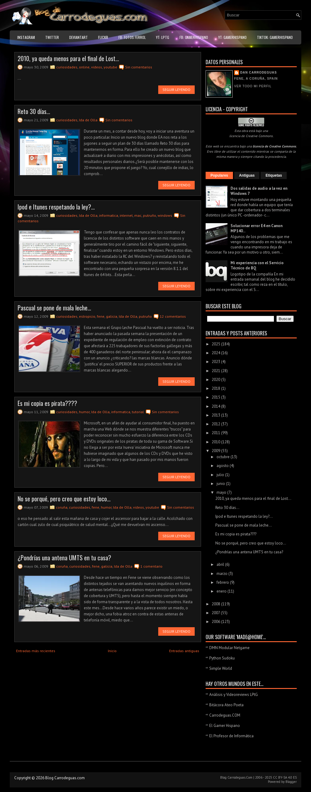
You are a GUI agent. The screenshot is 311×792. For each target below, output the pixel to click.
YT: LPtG (162, 37)
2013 (216, 415)
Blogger (291, 782)
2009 (216, 450)
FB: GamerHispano (193, 37)
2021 (216, 370)
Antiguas (247, 175)
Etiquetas (273, 175)
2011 (216, 432)
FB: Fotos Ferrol (132, 37)
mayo (222, 492)
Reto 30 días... (34, 111)
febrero (223, 582)
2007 (216, 612)
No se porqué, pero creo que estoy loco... (64, 499)
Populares (219, 175)
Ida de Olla (88, 120)
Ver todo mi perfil (253, 86)
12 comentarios (173, 316)
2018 (216, 388)
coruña (61, 507)
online (84, 67)
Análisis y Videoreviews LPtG (233, 694)
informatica (108, 215)
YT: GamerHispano (232, 37)
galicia (111, 316)
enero (222, 591)
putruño (149, 215)
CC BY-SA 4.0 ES (285, 777)
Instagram (26, 37)
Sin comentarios (138, 67)
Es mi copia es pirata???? (47, 403)
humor (84, 412)
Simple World (220, 668)
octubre (224, 456)
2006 (216, 621)
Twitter (52, 37)
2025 (216, 344)
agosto (223, 465)
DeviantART (78, 37)
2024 (216, 352)
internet (126, 215)
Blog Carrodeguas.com (65, 777)
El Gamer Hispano (224, 725)
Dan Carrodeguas (258, 72)
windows (165, 215)
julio (221, 474)
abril (221, 564)
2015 (216, 397)
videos (96, 67)
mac (138, 215)
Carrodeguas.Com (239, 777)
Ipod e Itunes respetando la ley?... (56, 207)
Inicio (112, 650)
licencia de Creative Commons (251, 136)
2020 (216, 379)
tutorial (138, 412)
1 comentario (151, 566)
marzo (222, 573)
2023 (216, 361)
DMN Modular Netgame (229, 647)
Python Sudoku (222, 658)
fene (100, 316)
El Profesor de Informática (231, 735)
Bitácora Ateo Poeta (226, 704)
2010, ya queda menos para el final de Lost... (68, 58)
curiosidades (66, 67)
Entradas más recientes (35, 650)
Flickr (103, 37)
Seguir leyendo (176, 89)
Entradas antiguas (184, 650)
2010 (216, 441)
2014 (216, 406)
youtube (110, 67)
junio (221, 483)
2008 (216, 604)
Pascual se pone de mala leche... (54, 308)
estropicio (87, 316)
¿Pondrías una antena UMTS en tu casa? (64, 558)
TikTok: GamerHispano (275, 37)
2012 (216, 424)
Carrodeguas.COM (224, 715)
